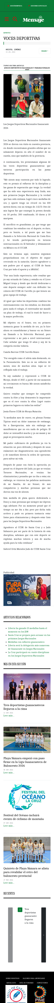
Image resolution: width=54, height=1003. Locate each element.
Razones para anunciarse (34, 978)
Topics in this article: (13, 66)
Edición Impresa (14, 6)
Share (44, 51)
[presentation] (10, 934)
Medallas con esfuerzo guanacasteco (26, 642)
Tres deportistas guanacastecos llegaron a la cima (23, 706)
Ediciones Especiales (37, 6)
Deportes (6, 33)
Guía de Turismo (26, 983)
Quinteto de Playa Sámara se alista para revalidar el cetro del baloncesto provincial (26, 872)
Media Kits (11, 983)
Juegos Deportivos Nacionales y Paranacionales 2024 (27, 69)
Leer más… (8, 715)
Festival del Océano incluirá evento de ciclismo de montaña (23, 817)
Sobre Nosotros (12, 978)
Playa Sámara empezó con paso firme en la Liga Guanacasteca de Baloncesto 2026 (25, 761)
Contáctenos (42, 983)
